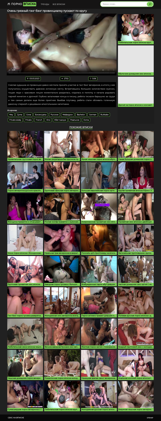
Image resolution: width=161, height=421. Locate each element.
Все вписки (59, 4)
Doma (86, 120)
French (39, 120)
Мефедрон (67, 115)
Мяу (11, 115)
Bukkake (104, 115)
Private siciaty (15, 120)
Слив (28, 115)
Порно (21, 4)
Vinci (48, 120)
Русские (54, 115)
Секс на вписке (16, 418)
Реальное (74, 120)
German (92, 115)
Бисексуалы (41, 115)
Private (28, 120)
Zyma (19, 115)
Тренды (45, 4)
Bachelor (81, 115)
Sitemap (150, 418)
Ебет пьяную (60, 120)
